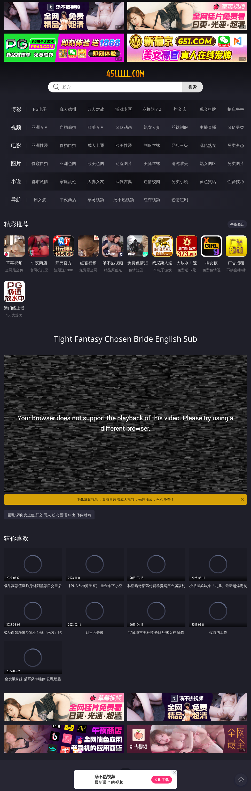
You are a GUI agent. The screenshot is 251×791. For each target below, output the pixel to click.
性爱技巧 (236, 181)
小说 (16, 181)
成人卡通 (96, 145)
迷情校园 (152, 181)
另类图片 (236, 163)
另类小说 (179, 181)
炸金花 (180, 109)
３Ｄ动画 (123, 127)
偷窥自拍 (40, 163)
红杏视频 (152, 199)
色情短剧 (179, 199)
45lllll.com (125, 74)
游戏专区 (123, 109)
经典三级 (179, 145)
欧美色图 (96, 163)
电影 (16, 145)
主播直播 (208, 127)
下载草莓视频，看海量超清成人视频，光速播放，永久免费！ (161, 499)
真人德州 (68, 109)
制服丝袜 (152, 145)
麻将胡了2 (151, 109)
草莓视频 (96, 199)
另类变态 (236, 145)
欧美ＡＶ (96, 127)
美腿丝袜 (152, 163)
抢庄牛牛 (236, 109)
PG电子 (40, 109)
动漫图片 (123, 163)
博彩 (16, 109)
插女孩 (40, 199)
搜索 (193, 87)
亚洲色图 (68, 163)
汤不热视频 (123, 199)
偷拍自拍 (68, 145)
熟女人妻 (152, 127)
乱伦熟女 (208, 145)
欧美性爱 (123, 145)
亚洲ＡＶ (40, 127)
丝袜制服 (179, 127)
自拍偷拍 (68, 127)
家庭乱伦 (68, 181)
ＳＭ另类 (236, 127)
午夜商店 (68, 199)
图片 (16, 163)
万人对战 (96, 109)
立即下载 (161, 779)
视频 (16, 127)
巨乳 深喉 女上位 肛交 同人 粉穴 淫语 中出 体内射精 (49, 514)
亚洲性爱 (40, 145)
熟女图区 (208, 163)
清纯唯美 (179, 163)
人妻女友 (96, 181)
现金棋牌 (208, 109)
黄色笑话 (208, 181)
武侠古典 (123, 181)
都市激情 (40, 181)
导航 (16, 199)
